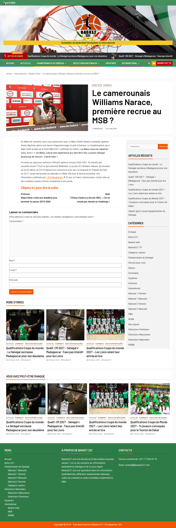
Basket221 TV (135, 247)
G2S (120, 524)
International (129, 63)
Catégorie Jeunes (136, 252)
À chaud (132, 232)
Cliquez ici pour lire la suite (39, 188)
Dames (131, 268)
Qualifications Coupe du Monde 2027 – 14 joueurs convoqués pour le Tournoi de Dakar (147, 202)
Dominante (107, 85)
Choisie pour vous (137, 262)
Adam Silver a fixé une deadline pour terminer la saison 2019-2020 (43, 197)
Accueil (10, 63)
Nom (12, 260)
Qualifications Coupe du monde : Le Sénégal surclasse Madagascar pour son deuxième (67, 56)
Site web (13, 280)
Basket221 (99, 129)
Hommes (132, 283)
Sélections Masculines (34, 343)
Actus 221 (25, 63)
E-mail (13, 270)
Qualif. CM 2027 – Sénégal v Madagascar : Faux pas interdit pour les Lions (64, 352)
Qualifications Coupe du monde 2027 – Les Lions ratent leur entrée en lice (105, 352)
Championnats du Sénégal (50, 63)
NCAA (131, 319)
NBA (130, 314)
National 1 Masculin (137, 298)
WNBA (131, 344)
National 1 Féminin (137, 293)
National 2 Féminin (137, 304)
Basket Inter (97, 85)
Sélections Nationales (85, 63)
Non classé (133, 324)
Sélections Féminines (138, 329)
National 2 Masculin (137, 309)
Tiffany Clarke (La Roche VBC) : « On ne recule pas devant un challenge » (87, 197)
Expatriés (111, 63)
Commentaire (16, 221)
